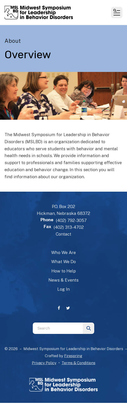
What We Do (63, 261)
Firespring (73, 355)
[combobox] (58, 328)
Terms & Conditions (78, 363)
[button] (116, 12)
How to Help (63, 270)
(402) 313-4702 (68, 227)
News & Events (63, 279)
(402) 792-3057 (71, 220)
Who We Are (63, 252)
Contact (63, 233)
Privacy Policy (44, 363)
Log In (63, 289)
